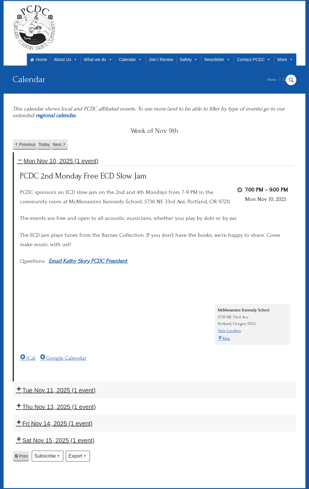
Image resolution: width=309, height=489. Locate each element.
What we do (98, 59)
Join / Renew (161, 59)
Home (41, 59)
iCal (28, 358)
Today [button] (43, 144)
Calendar (130, 59)
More (285, 59)
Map (224, 338)
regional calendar (55, 115)
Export (77, 456)
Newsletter (217, 59)
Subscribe (47, 456)
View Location (229, 330)
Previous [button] (24, 144)
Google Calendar (63, 358)
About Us (65, 59)
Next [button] (59, 144)
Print (21, 457)
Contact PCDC (254, 59)
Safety (189, 59)
